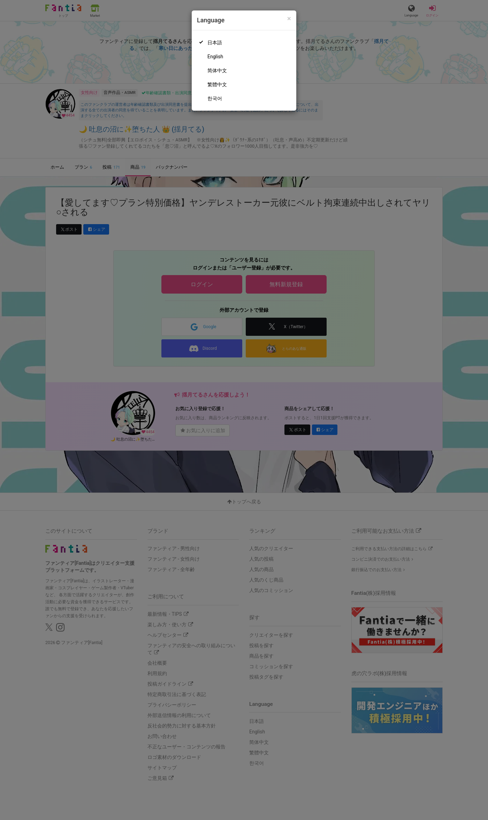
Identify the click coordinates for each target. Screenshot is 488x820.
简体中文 (217, 70)
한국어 (214, 98)
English (215, 56)
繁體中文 (217, 84)
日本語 (214, 42)
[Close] (289, 18)
